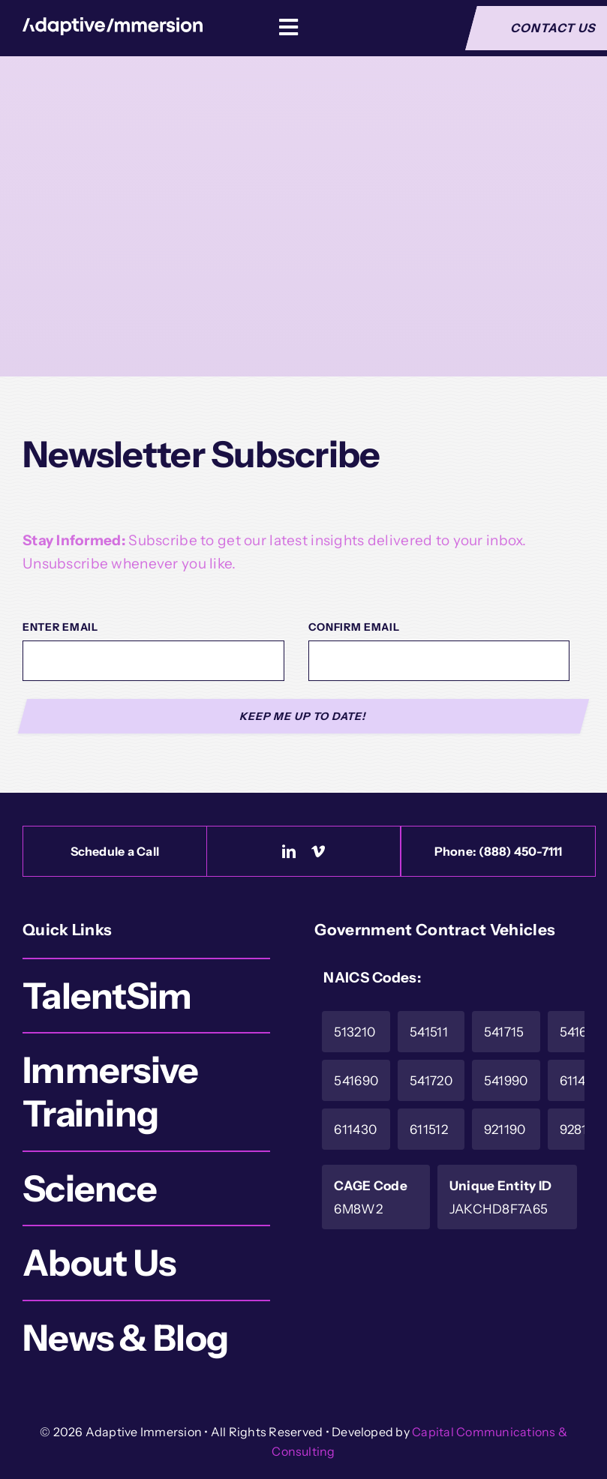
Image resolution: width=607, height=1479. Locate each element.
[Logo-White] (113, 24)
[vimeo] (318, 851)
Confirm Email (354, 627)
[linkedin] (289, 851)
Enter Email (60, 627)
